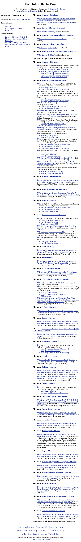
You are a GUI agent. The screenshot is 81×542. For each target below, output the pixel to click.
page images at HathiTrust (49, 211)
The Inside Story (54, 534)
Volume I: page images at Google (52, 171)
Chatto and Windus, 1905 (49, 224)
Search (25, 530)
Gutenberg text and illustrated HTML (53, 124)
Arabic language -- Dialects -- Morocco (55, 279)
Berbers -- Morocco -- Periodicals (16, 37)
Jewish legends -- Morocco (51, 431)
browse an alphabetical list (31, 11)
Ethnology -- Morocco (49, 356)
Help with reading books (26, 527)
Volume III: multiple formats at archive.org (55, 73)
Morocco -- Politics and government (54, 189)
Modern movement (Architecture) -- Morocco (58, 496)
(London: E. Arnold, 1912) (52, 232)
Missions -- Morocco (49, 483)
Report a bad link (41, 527)
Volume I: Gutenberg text (49, 135)
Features (36, 534)
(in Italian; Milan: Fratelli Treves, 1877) (55, 110)
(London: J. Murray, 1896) (58, 402)
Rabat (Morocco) (48, 246)
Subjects (55, 530)
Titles (48, 530)
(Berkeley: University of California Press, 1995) (58, 194)
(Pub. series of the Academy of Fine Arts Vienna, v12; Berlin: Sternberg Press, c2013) (57, 501)
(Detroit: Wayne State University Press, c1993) (56, 435)
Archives (44, 534)
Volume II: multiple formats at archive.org (55, 71)
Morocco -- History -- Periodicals (16, 42)
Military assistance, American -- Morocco (56, 472)
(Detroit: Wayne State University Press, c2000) (56, 466)
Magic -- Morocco (48, 451)
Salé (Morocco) (47, 257)
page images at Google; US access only (54, 106)
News (29, 534)
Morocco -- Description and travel (54, 80)
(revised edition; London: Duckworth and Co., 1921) (57, 115)
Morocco (8, 26)
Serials (62, 530)
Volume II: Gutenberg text (49, 137)
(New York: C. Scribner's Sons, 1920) (55, 158)
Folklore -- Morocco (49, 367)
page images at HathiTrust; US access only (55, 89)
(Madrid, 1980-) (48, 48)
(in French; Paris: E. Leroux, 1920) (56, 251)
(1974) (52, 283)
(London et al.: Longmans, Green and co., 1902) (56, 128)
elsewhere (26, 19)
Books (24, 534)
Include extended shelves (56, 9)
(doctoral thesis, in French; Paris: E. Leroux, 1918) (57, 312)
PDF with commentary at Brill (51, 292)
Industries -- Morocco (49, 420)
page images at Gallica (48, 88)
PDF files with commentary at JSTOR (53, 294)
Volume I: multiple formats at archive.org (54, 69)
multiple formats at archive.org (51, 99)
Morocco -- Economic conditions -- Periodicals (58, 35)
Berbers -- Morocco (49, 307)
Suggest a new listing (56, 527)
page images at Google (48, 154)
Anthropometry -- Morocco (51, 268)
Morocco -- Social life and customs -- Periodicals (58, 51)
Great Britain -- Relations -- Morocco (55, 396)
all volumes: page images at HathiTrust (54, 77)
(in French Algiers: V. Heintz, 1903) (57, 322)
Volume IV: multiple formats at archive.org (55, 75)
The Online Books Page (40, 4)
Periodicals (8, 30)
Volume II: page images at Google (52, 173)
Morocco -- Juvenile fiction (51, 177)
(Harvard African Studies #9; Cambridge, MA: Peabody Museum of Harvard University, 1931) (57, 273)
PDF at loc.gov (46, 296)
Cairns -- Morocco (48, 318)
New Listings (33, 530)
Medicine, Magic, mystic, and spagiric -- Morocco (59, 462)
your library (17, 19)
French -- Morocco (48, 383)
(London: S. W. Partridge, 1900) (57, 489)
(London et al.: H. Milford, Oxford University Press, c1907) (58, 181)
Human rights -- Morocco (51, 409)
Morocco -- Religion (49, 200)
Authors (42, 530)
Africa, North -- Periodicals (14, 28)
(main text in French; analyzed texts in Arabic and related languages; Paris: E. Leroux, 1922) (58, 300)
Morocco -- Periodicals (50, 15)
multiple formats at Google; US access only (55, 145)
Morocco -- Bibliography (50, 62)
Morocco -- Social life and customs (54, 215)
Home (19, 530)
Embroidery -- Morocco (50, 341)
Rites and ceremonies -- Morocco (53, 511)
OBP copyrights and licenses (40, 539)
